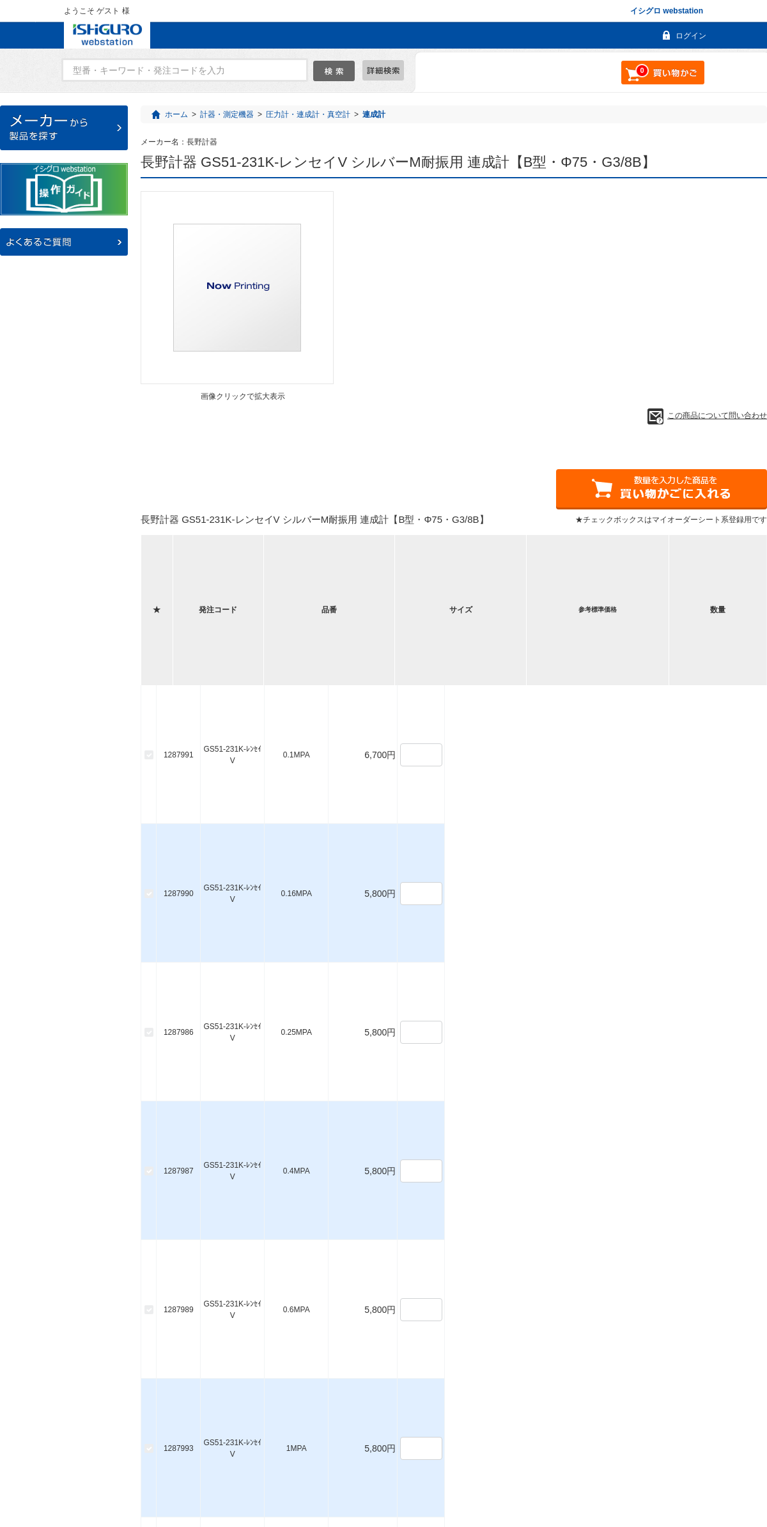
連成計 (373, 114)
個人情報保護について (547, 1470)
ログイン (691, 35)
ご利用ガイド (288, 1470)
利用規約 (471, 1470)
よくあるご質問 (216, 1470)
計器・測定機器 (227, 114)
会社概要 (418, 1470)
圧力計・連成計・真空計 (308, 114)
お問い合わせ (357, 1470)
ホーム (176, 114)
